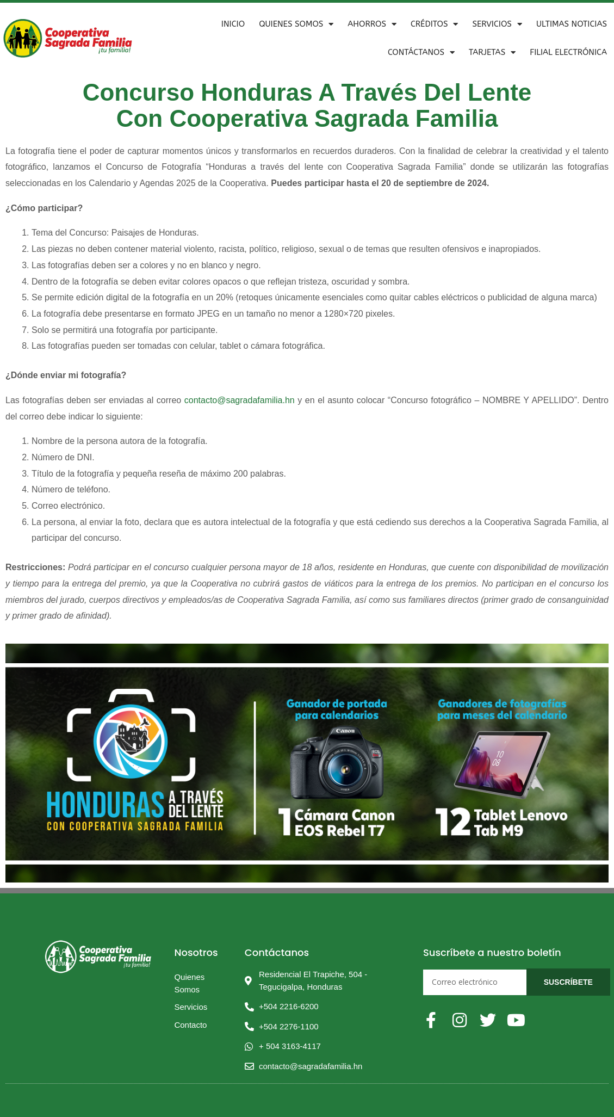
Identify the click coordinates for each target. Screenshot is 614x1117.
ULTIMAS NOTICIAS (571, 24)
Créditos (434, 24)
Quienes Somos (296, 24)
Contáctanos (421, 52)
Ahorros (372, 24)
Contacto (190, 1024)
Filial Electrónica (568, 52)
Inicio (233, 24)
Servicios (497, 24)
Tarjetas (492, 52)
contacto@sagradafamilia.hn (239, 400)
